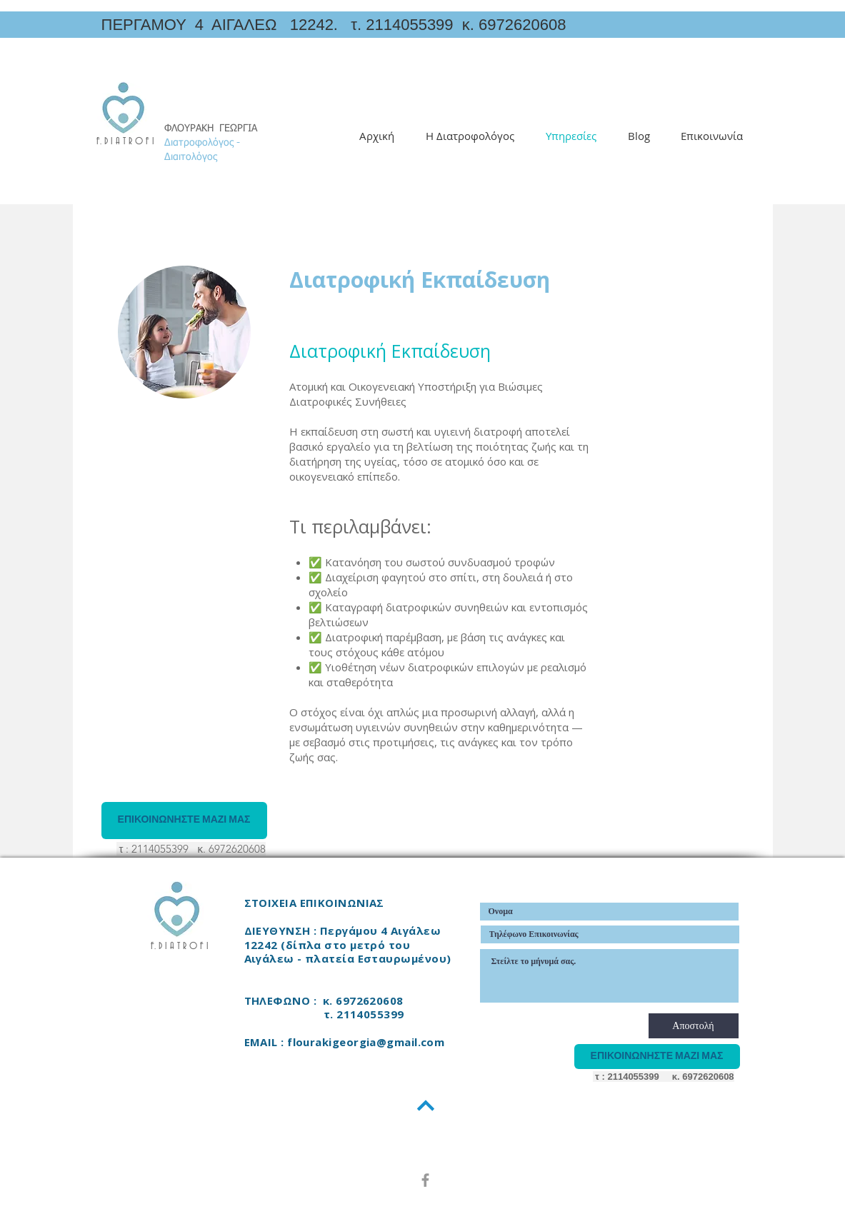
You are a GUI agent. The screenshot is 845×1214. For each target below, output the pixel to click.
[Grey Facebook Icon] (425, 1180)
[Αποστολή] (694, 1025)
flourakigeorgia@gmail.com (365, 1042)
